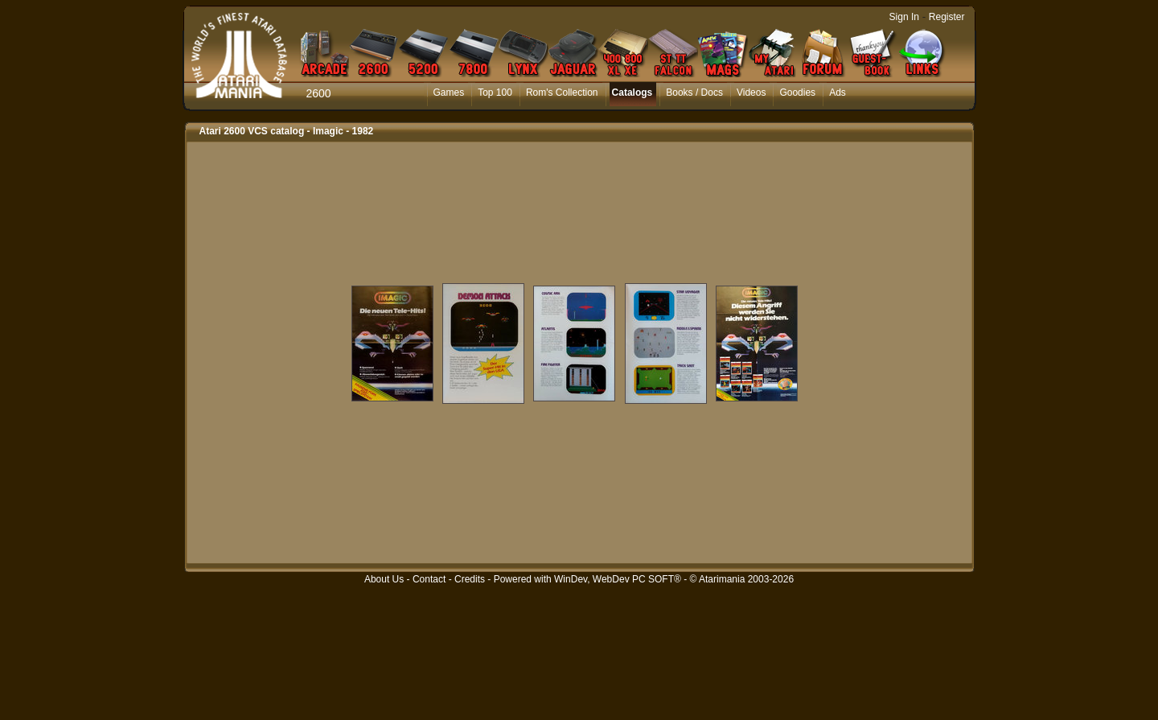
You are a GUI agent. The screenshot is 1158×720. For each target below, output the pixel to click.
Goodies (797, 92)
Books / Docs (694, 92)
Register (947, 17)
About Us (384, 579)
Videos (751, 92)
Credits (469, 579)
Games (449, 92)
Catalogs (632, 92)
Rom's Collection (562, 92)
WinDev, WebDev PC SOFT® (617, 579)
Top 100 (495, 92)
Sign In (904, 17)
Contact (429, 579)
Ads (837, 92)
